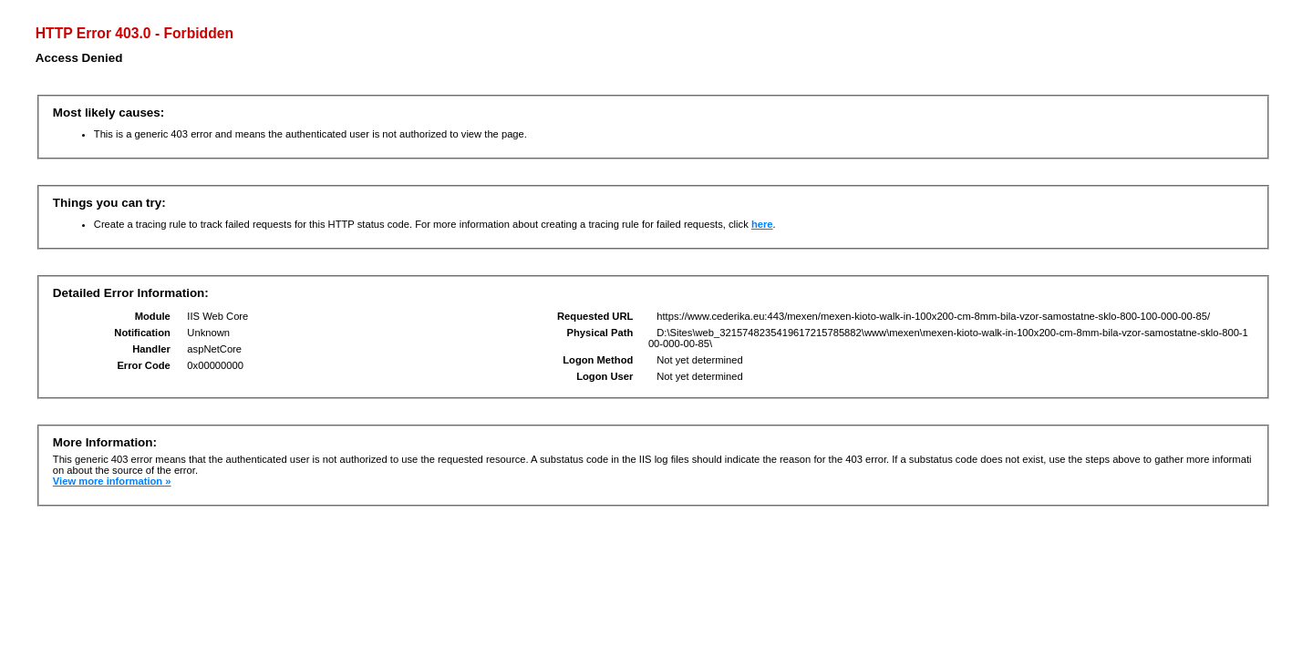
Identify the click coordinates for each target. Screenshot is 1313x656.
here (762, 224)
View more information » (112, 481)
